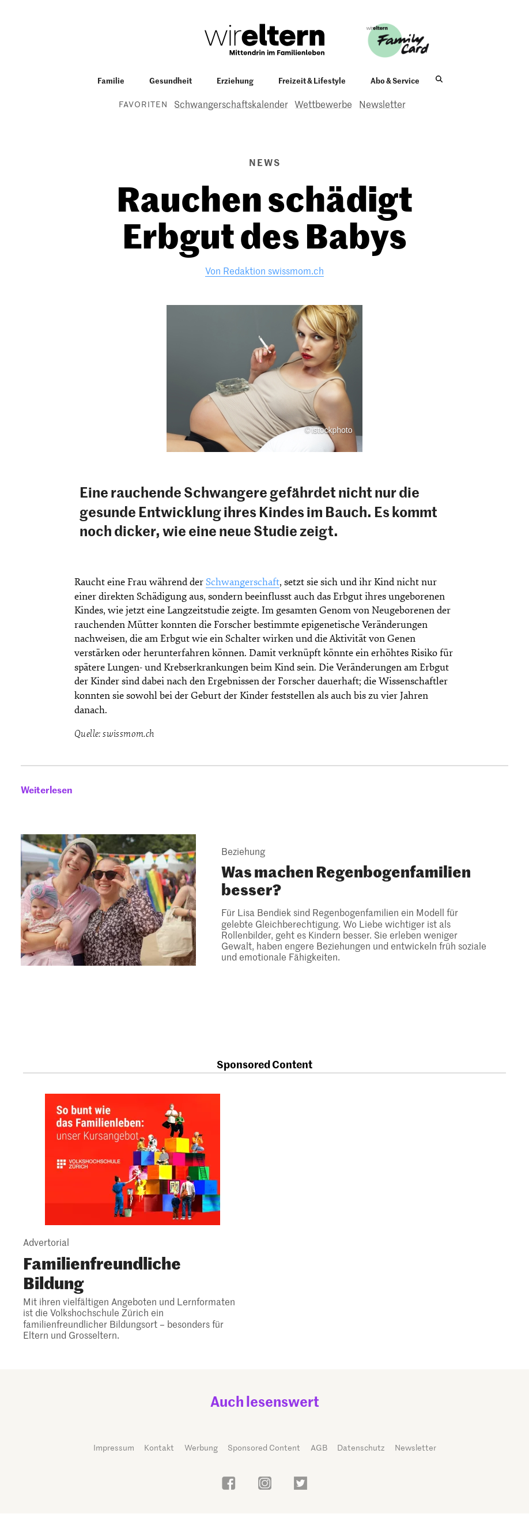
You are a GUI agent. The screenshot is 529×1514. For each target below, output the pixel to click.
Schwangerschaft (242, 582)
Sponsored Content (264, 1447)
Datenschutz (360, 1447)
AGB (319, 1447)
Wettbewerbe (323, 103)
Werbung (201, 1447)
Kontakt (159, 1447)
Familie (110, 80)
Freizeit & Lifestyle (312, 80)
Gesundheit (170, 80)
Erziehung (235, 80)
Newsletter (382, 103)
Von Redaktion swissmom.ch (264, 270)
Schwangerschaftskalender (231, 103)
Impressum (113, 1447)
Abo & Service (395, 80)
